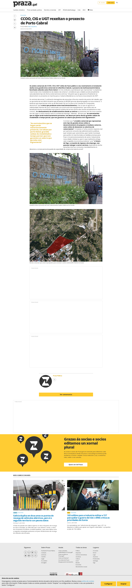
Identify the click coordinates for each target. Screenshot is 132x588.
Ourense (95, 557)
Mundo (78, 562)
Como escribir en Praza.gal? (63, 555)
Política (78, 551)
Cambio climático (19, 10)
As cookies (44, 561)
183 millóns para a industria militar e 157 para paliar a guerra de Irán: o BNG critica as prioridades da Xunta (88, 518)
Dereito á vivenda (50, 10)
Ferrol (94, 553)
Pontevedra (96, 559)
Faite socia (111, 2)
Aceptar (123, 584)
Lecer (77, 561)
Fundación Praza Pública (48, 551)
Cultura (78, 559)
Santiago (95, 561)
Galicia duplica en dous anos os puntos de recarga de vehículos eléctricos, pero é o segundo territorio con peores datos (33, 518)
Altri (84, 10)
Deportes (78, 553)
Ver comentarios (66, 395)
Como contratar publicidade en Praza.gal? (65, 551)
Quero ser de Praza (76, 465)
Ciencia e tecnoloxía (81, 555)
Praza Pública (24, 26)
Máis (91, 10)
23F (59, 10)
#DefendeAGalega (69, 10)
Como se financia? (63, 558)
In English (43, 562)
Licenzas (43, 555)
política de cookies (87, 581)
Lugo (94, 555)
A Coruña (95, 551)
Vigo (94, 562)
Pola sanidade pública (34, 10)
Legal (42, 559)
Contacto (43, 553)
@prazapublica (32, 26)
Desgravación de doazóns (65, 562)
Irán (79, 10)
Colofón (43, 557)
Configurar (108, 584)
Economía (23, 15)
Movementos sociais (81, 567)
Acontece (78, 557)
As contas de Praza (63, 560)
